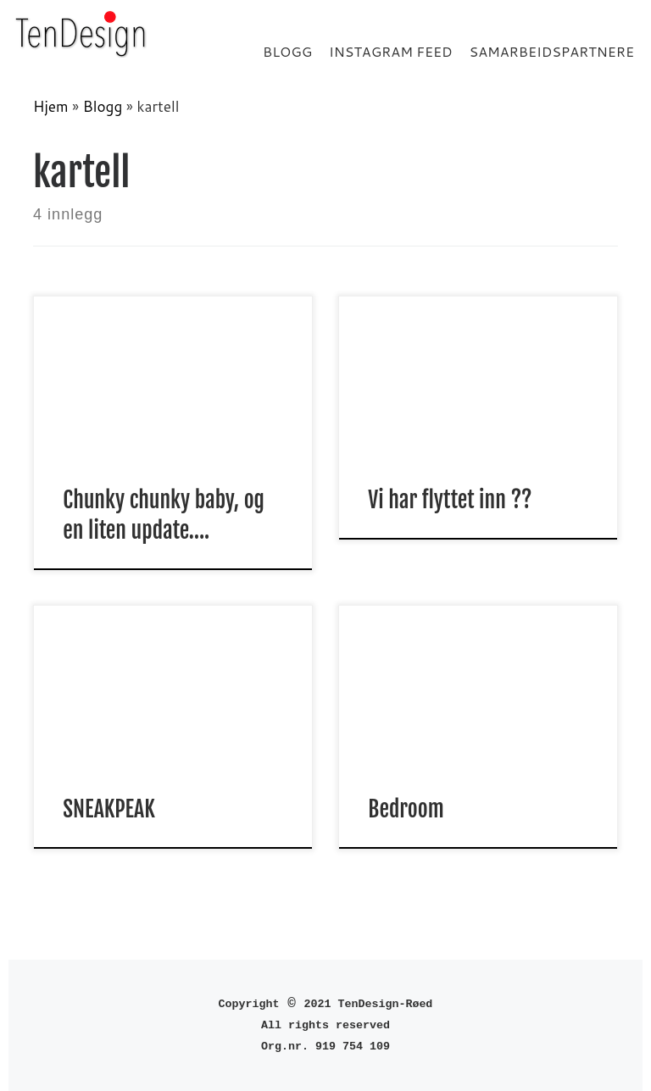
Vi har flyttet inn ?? (449, 499)
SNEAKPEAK (111, 808)
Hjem (51, 106)
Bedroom (405, 808)
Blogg (103, 106)
